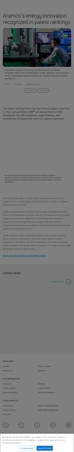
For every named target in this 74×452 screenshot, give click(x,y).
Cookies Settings (27, 449)
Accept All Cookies (45, 449)
